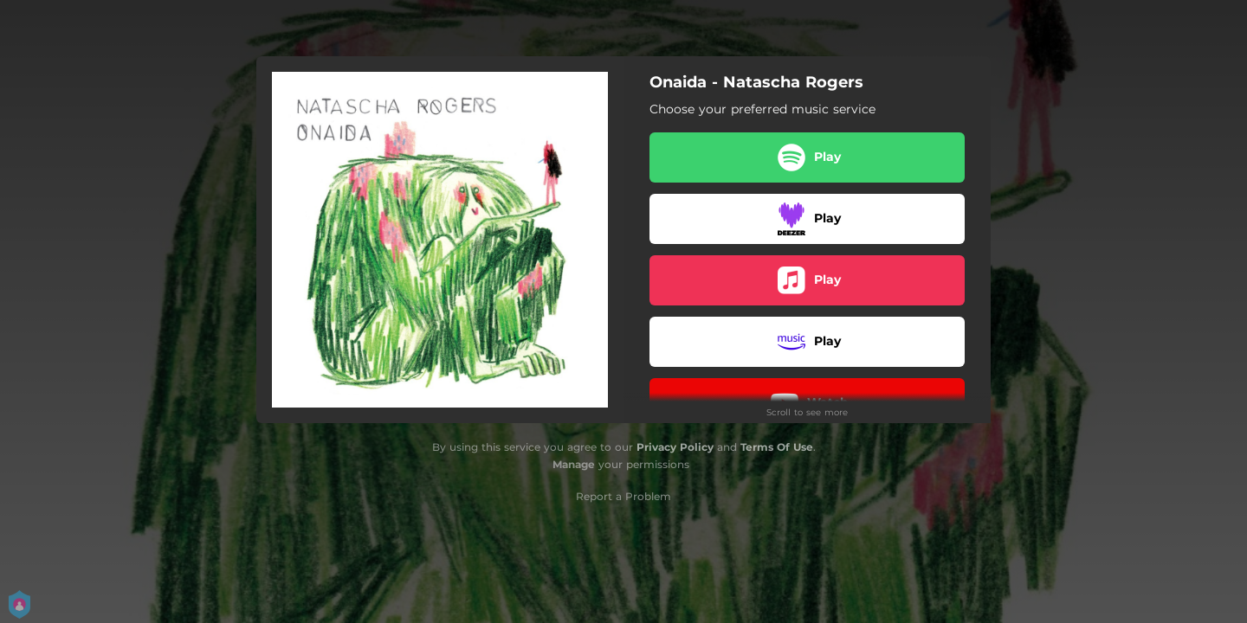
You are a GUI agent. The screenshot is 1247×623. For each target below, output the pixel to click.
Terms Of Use (776, 446)
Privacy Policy (675, 446)
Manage (573, 464)
